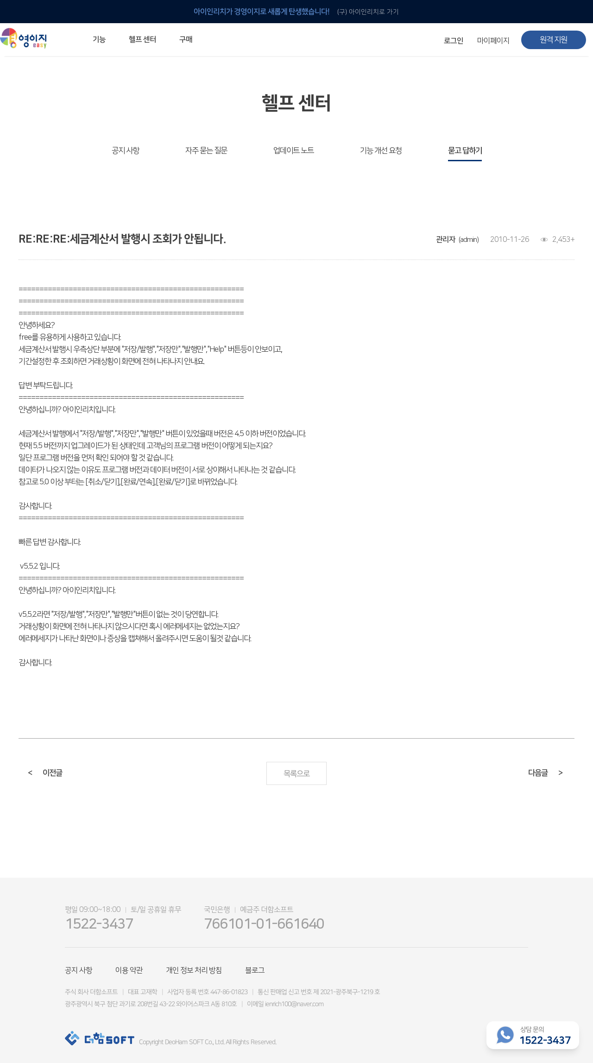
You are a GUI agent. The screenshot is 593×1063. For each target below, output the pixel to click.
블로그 (255, 970)
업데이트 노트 (293, 150)
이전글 (45, 773)
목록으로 (296, 774)
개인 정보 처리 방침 (194, 970)
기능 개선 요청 (381, 150)
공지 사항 (125, 150)
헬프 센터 (142, 39)
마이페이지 (493, 41)
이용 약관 (129, 970)
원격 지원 (553, 40)
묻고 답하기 (465, 150)
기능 (99, 39)
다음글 (545, 773)
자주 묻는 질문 (206, 150)
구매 (185, 39)
